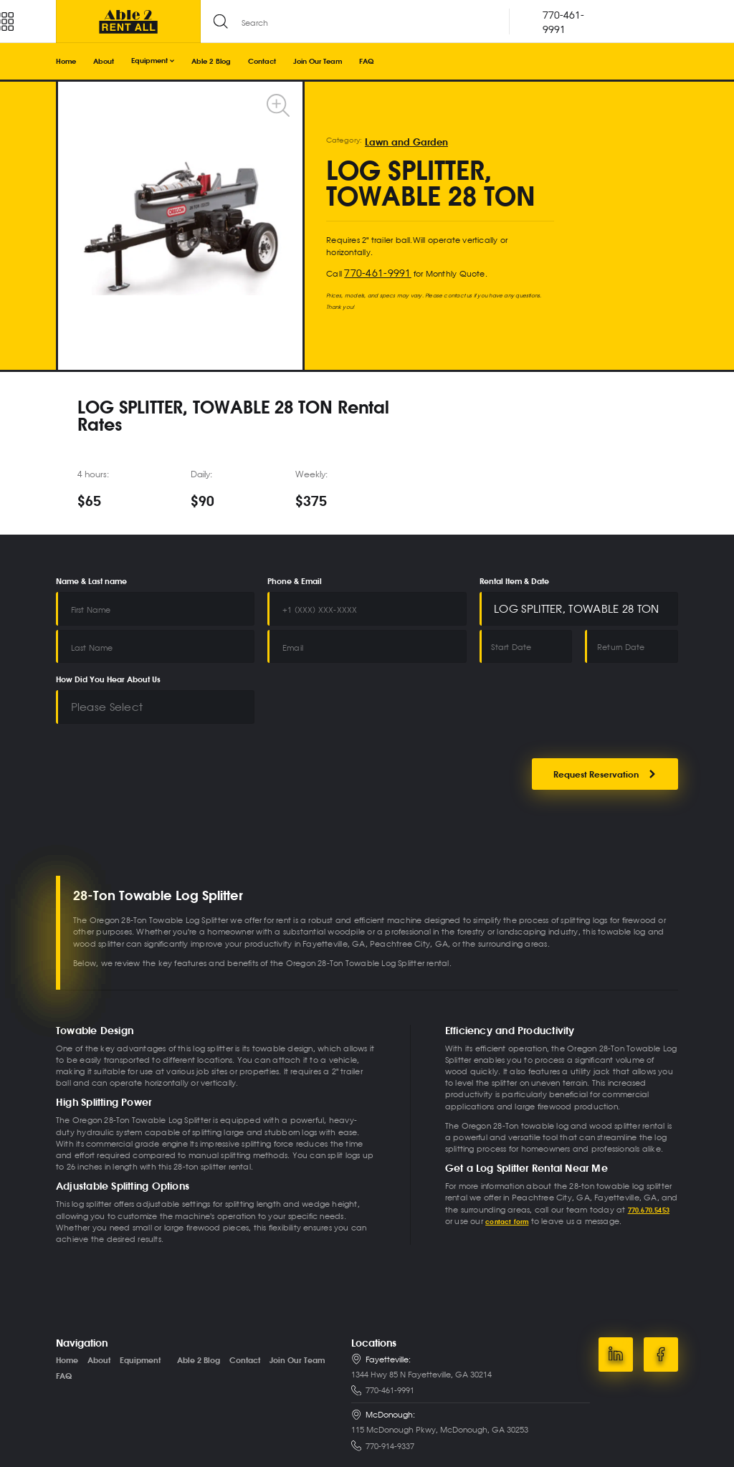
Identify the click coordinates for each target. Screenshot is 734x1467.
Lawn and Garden (396, 142)
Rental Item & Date (514, 582)
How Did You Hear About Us (108, 665)
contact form (510, 1195)
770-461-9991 (369, 271)
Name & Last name (91, 582)
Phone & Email (294, 582)
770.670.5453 (652, 1183)
